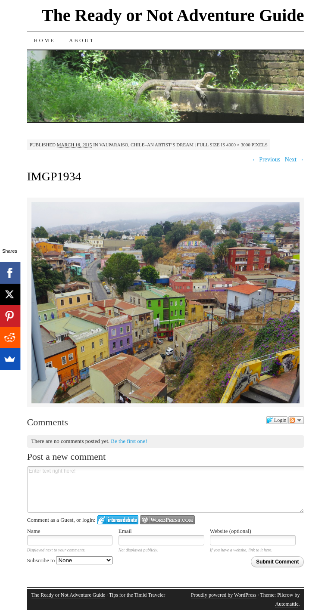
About (81, 40)
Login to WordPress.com (167, 519)
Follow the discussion (296, 420)
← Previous (266, 159)
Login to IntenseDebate (117, 519)
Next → (294, 159)
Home (45, 40)
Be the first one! (129, 441)
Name (34, 531)
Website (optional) (230, 531)
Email (125, 531)
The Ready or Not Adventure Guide (173, 15)
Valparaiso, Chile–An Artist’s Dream (146, 144)
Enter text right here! (165, 489)
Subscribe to (70, 560)
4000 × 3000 (238, 144)
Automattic (286, 604)
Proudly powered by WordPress (223, 595)
